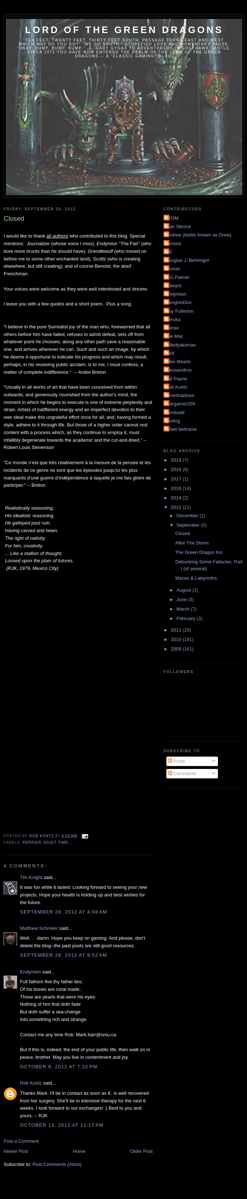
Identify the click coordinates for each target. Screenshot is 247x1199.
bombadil (175, 412)
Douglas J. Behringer (187, 260)
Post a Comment (21, 1141)
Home (79, 1151)
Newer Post (16, 1151)
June (182, 599)
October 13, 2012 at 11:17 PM (62, 1125)
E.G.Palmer (177, 277)
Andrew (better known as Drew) (198, 235)
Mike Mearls (178, 361)
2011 (177, 630)
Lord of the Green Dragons (124, 29)
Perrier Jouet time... (47, 842)
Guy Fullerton (179, 311)
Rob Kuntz (31, 1083)
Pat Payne (176, 378)
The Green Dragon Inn (198, 552)
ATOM (171, 218)
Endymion (30, 972)
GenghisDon (178, 302)
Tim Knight (31, 877)
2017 (177, 479)
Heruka (173, 319)
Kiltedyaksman (180, 345)
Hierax (172, 328)
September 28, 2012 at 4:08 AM (63, 912)
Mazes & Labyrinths (195, 578)
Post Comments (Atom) (57, 1164)
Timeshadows (179, 395)
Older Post (141, 1151)
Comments (182, 773)
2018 (177, 469)
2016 (177, 488)
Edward (173, 285)
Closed (182, 533)
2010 (177, 639)
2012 (177, 507)
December (188, 515)
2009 (177, 649)
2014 (177, 498)
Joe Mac (174, 336)
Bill (168, 252)
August (185, 590)
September (189, 525)
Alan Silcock (178, 226)
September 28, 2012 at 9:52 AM (63, 955)
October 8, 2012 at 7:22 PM (58, 1066)
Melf (169, 353)
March (184, 609)
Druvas (172, 268)
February (187, 618)
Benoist (173, 243)
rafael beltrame (181, 429)
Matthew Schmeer (39, 928)
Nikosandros (178, 370)
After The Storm (191, 543)
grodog (172, 421)
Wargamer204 (180, 403)
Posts (176, 761)
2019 (177, 460)
